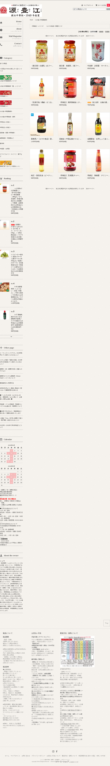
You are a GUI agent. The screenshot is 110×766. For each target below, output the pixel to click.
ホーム (7, 756)
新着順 (107, 31)
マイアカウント (88, 5)
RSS (98, 756)
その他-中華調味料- (41, 20)
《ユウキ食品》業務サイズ (54, 26)
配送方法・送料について (69, 756)
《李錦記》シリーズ (37, 26)
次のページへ (90, 36)
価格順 (101, 31)
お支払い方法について (53, 756)
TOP (31, 20)
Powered (64, 761)
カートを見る (104, 5)
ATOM (103, 756)
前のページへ (50, 36)
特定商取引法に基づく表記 (87, 756)
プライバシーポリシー (38, 756)
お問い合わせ (26, 756)
